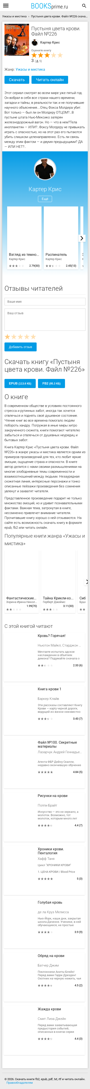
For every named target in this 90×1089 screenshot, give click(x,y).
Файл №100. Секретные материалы (57, 745)
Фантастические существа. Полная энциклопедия (21, 600)
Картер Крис (50, 42)
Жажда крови (49, 1009)
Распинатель (56, 255)
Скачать (17, 79)
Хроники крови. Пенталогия (51, 851)
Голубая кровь (50, 903)
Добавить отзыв (20, 347)
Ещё (45, 199)
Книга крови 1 (49, 689)
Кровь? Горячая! (51, 636)
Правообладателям (19, 1082)
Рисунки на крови (52, 796)
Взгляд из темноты (24, 255)
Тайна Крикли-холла (58, 600)
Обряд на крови (51, 956)
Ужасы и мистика (30, 69)
